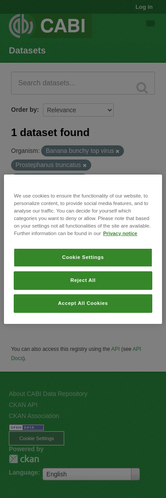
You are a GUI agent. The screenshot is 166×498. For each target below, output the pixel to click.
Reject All (83, 280)
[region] (83, 248)
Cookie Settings (83, 257)
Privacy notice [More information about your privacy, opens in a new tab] (120, 233)
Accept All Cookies (83, 303)
